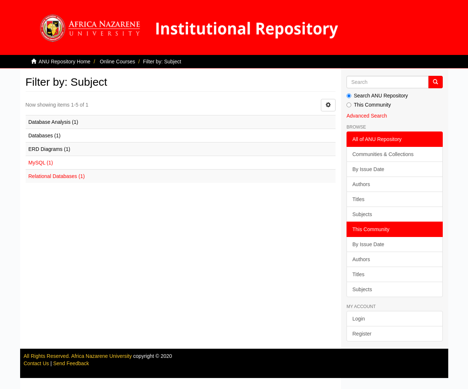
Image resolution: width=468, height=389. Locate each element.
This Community (369, 105)
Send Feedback (71, 363)
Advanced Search (367, 116)
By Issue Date (368, 169)
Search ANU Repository (377, 96)
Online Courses (117, 61)
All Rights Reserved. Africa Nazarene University (79, 356)
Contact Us (36, 363)
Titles (358, 199)
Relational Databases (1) (57, 176)
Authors (361, 184)
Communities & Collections (382, 154)
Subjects (362, 214)
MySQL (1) (41, 163)
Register (361, 334)
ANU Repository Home (65, 61)
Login (358, 319)
